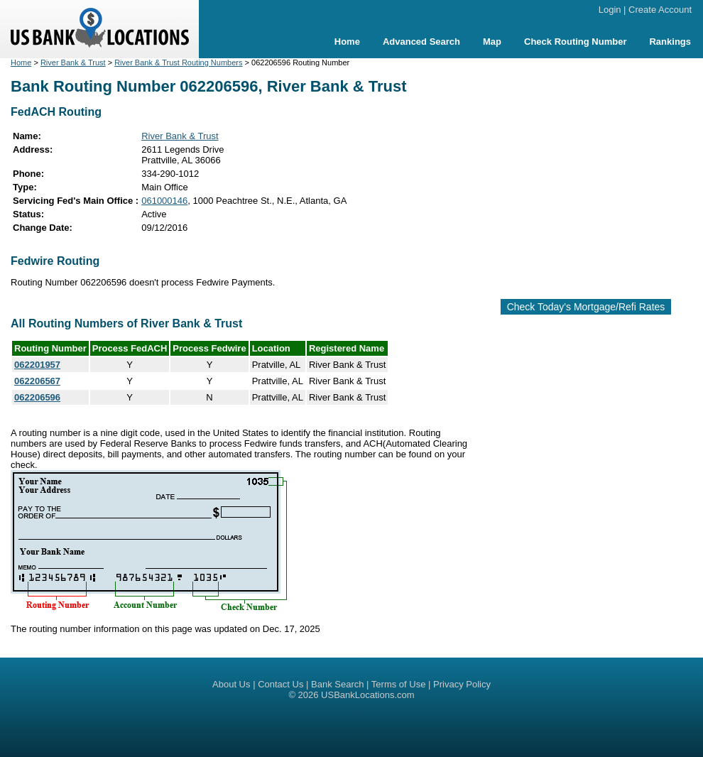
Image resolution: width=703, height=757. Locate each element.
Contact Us (280, 684)
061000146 (164, 200)
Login (610, 9)
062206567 (37, 381)
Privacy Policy (462, 684)
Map (492, 41)
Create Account (660, 9)
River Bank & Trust (73, 62)
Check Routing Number (575, 41)
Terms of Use (398, 684)
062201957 (37, 364)
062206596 (37, 397)
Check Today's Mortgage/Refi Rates (586, 306)
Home (347, 41)
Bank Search (337, 684)
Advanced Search (421, 41)
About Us (231, 684)
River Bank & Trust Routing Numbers (178, 62)
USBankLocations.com (368, 695)
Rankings (670, 41)
